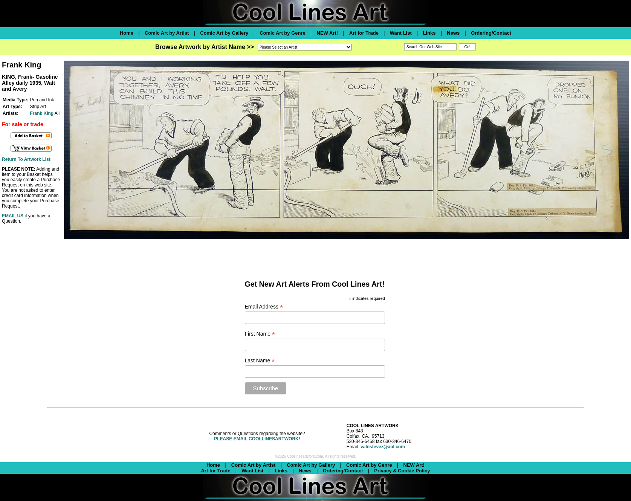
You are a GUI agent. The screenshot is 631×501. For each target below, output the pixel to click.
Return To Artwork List (26, 159)
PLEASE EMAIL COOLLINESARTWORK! (257, 438)
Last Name (260, 360)
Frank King (41, 113)
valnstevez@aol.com (383, 446)
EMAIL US (12, 215)
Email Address (264, 306)
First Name (260, 334)
